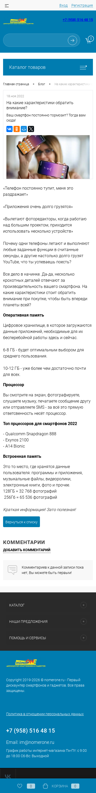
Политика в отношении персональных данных (44, 709)
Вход (64, 5)
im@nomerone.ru (38, 737)
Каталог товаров (48, 67)
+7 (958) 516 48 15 (78, 20)
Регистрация (82, 5)
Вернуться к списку (20, 517)
